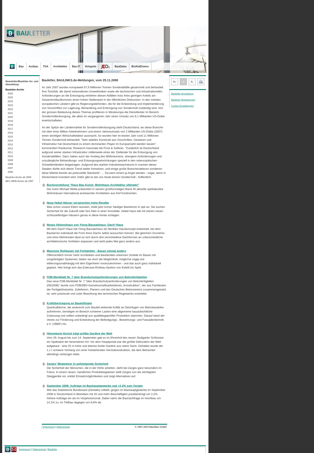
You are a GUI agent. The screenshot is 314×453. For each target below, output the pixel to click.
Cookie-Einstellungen (182, 106)
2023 (10, 105)
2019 (10, 121)
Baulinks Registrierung (183, 99)
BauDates (120, 66)
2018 (10, 125)
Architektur (60, 66)
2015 (10, 136)
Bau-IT (76, 66)
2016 (10, 132)
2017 (10, 128)
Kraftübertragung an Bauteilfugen (69, 303)
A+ (174, 81)
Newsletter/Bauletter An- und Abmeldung (21, 83)
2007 (10, 168)
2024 (10, 101)
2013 (10, 144)
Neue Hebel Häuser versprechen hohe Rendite (78, 202)
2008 (10, 164)
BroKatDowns (140, 66)
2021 (10, 113)
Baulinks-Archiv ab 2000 (18, 177)
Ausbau (33, 66)
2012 (10, 148)
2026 (10, 93)
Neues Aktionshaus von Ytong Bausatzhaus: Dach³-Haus (85, 224)
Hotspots (90, 66)
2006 (10, 172)
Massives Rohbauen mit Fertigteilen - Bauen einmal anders (86, 251)
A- (192, 81)
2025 (10, 97)
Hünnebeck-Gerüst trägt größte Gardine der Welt (79, 333)
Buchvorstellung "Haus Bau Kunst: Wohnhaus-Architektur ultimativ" (93, 185)
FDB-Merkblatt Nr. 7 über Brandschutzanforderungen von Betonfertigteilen (97, 277)
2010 (10, 156)
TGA (45, 66)
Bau (21, 66)
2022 (10, 109)
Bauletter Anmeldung (182, 93)
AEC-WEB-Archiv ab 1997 (19, 181)
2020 (10, 117)
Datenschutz (63, 427)
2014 (10, 140)
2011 (10, 152)
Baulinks (52, 449)
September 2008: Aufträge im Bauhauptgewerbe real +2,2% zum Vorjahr (95, 385)
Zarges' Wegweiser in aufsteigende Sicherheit (77, 363)
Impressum (49, 427)
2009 (10, 160)
